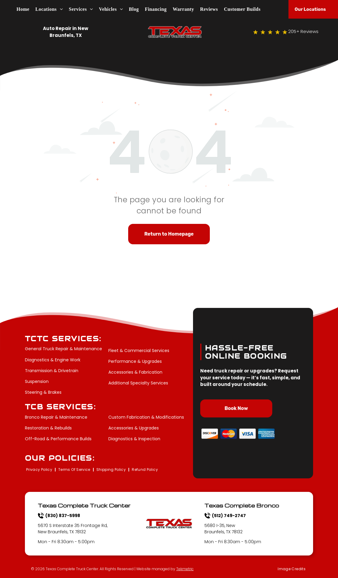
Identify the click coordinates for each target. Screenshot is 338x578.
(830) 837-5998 (62, 516)
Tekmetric (185, 568)
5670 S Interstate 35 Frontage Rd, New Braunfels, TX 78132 (72, 528)
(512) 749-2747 (229, 516)
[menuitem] (26, 9)
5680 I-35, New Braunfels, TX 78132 (223, 528)
